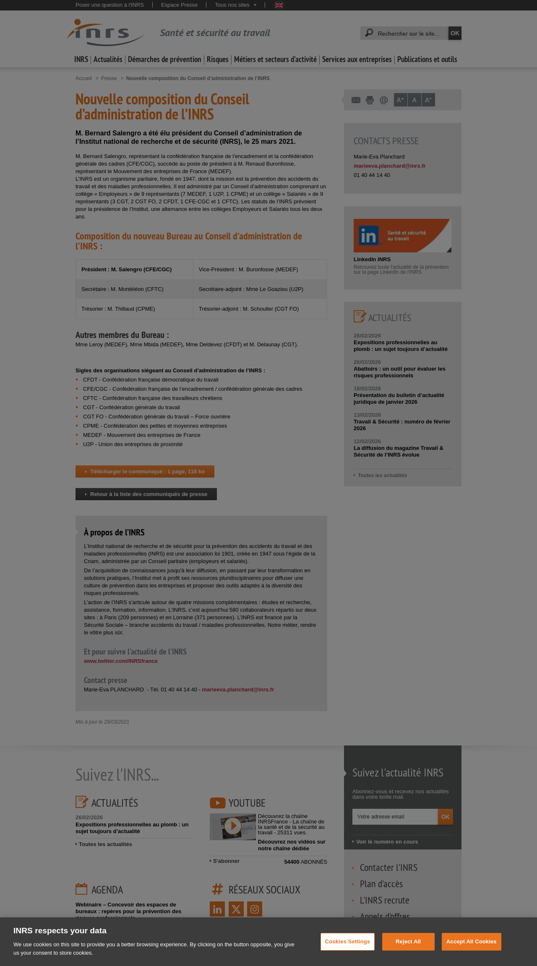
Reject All (408, 951)
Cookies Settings (347, 951)
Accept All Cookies (471, 951)
